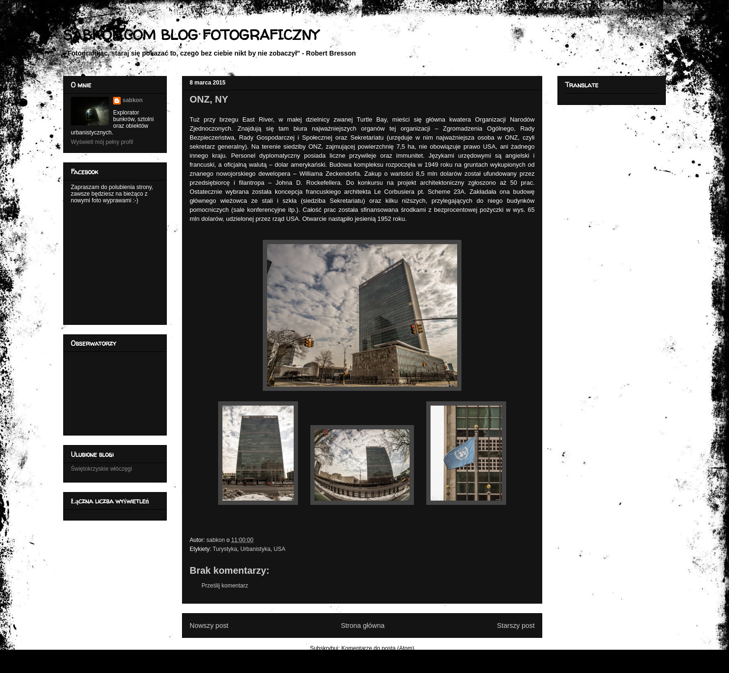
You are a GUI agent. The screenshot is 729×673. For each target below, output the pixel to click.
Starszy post (516, 625)
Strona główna (362, 625)
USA (280, 549)
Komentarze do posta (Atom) (377, 648)
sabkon (133, 100)
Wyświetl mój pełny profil (102, 142)
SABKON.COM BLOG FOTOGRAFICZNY (190, 34)
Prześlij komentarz (224, 585)
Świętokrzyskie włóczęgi (101, 468)
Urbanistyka (255, 549)
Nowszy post (209, 625)
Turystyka (224, 549)
